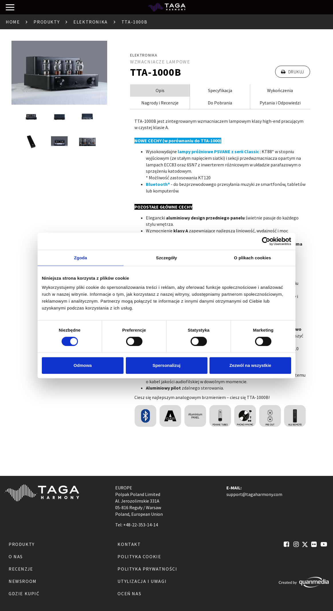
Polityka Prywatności (147, 569)
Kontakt (129, 544)
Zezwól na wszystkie (250, 365)
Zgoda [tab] (80, 257)
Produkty (47, 22)
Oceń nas (129, 593)
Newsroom (23, 581)
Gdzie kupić (24, 593)
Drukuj (292, 72)
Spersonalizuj (166, 365)
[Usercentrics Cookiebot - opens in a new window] (266, 241)
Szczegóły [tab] (166, 257)
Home (13, 22)
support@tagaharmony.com (254, 494)
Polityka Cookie (139, 556)
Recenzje (21, 569)
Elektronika (90, 22)
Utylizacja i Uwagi (142, 581)
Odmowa (83, 365)
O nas (16, 556)
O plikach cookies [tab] (252, 257)
